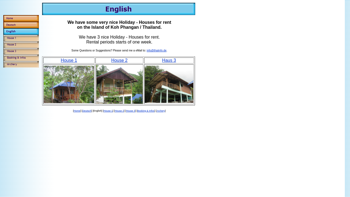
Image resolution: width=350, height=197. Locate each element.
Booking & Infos (145, 110)
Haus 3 (169, 60)
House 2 (119, 60)
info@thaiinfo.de (156, 50)
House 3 (130, 110)
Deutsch (86, 110)
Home (77, 110)
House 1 (69, 60)
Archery (160, 110)
